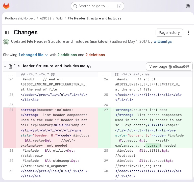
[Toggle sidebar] (7, 33)
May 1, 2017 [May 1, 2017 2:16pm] (137, 41)
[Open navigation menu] (15, 6)
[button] (167, 33)
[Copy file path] (89, 66)
